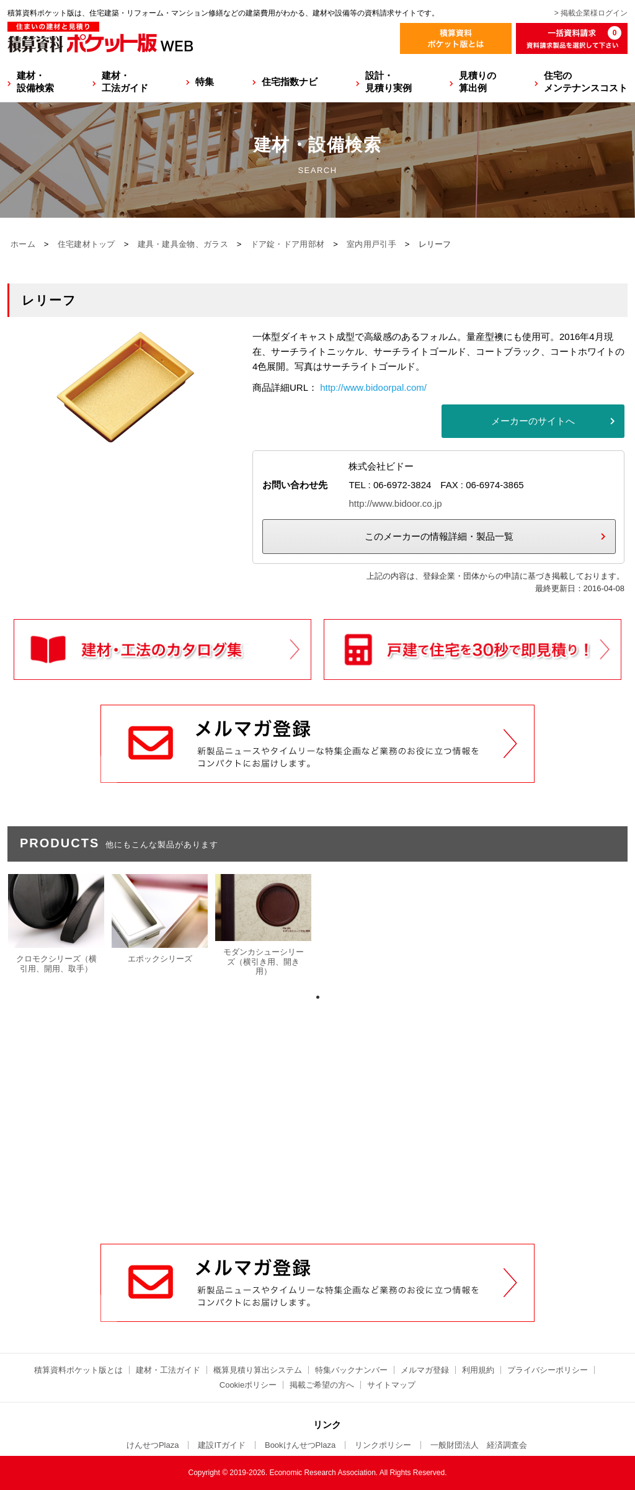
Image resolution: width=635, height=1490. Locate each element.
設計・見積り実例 (388, 81)
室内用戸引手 (371, 244)
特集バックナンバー (351, 1370)
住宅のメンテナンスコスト (586, 81)
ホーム (23, 244)
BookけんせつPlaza (300, 1445)
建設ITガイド (222, 1445)
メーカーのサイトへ (533, 421)
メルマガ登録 (425, 1370)
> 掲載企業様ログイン (591, 13)
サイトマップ (391, 1385)
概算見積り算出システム (257, 1370)
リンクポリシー (383, 1445)
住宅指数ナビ (290, 81)
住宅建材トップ (86, 244)
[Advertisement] (317, 1149)
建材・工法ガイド (125, 81)
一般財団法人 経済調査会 (478, 1445)
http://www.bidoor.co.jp (395, 503)
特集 (204, 81)
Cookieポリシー (248, 1385)
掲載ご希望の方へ (322, 1385)
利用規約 (478, 1370)
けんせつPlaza (153, 1445)
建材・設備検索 (35, 81)
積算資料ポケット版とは (78, 1370)
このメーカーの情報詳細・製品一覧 (439, 536)
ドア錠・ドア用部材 (288, 244)
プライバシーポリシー (547, 1370)
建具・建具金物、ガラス (183, 244)
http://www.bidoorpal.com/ (373, 387)
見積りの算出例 (477, 81)
